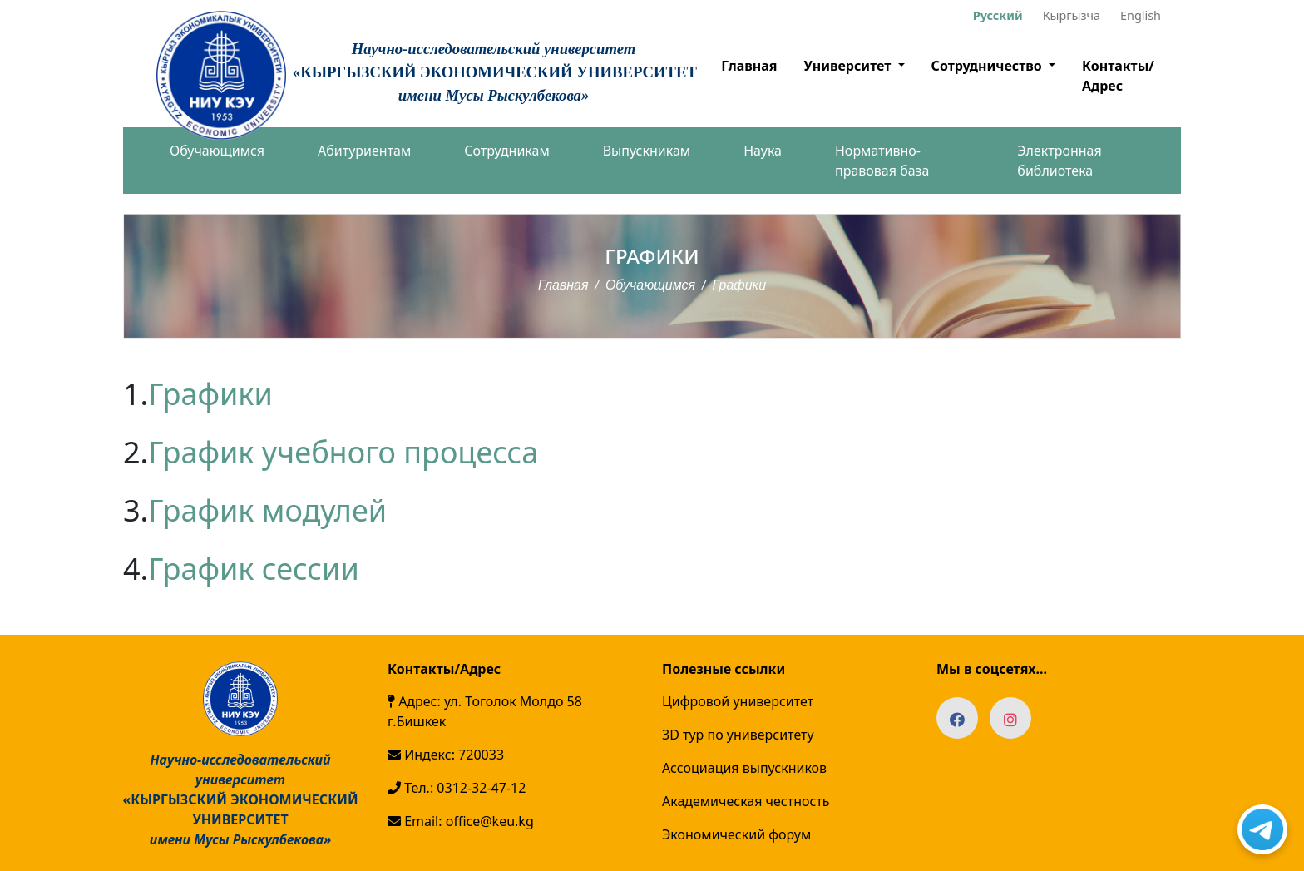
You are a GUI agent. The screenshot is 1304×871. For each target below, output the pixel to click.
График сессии (253, 568)
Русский (998, 15)
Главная (749, 66)
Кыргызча (1071, 15)
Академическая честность (746, 801)
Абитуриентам (364, 150)
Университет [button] (848, 66)
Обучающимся (217, 150)
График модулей (267, 510)
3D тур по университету (738, 734)
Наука (762, 150)
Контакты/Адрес (1118, 76)
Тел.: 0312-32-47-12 (457, 788)
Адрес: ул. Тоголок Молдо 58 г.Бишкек (485, 711)
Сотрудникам (506, 150)
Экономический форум (736, 834)
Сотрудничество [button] (988, 66)
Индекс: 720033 (446, 754)
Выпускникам (646, 150)
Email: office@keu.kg (461, 821)
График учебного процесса (343, 452)
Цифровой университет (737, 701)
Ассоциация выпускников (744, 768)
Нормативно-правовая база (882, 160)
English (1140, 15)
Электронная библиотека (1059, 160)
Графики (210, 394)
